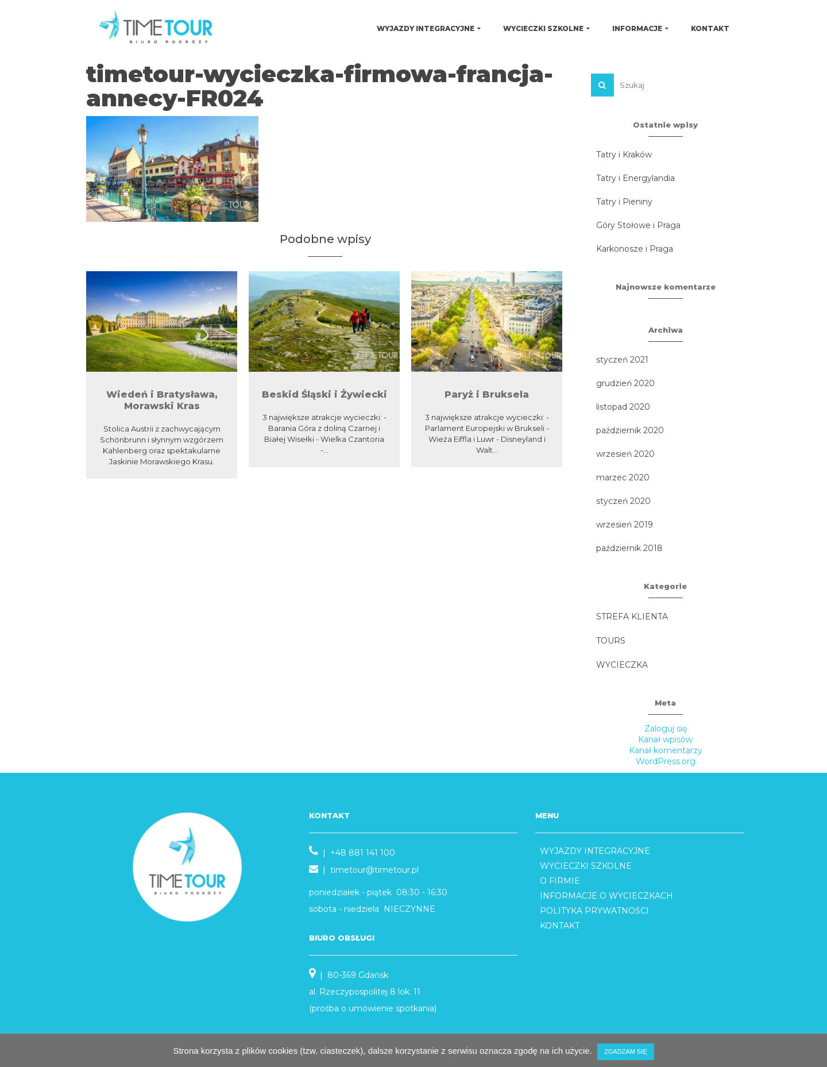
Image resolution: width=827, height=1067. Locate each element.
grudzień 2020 (625, 383)
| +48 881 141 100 (352, 853)
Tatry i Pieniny (624, 202)
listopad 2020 (623, 407)
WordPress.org (665, 761)
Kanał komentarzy (665, 750)
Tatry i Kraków (624, 154)
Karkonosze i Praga (634, 249)
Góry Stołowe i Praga (638, 225)
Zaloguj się (665, 728)
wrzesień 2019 (624, 524)
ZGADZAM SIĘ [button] (625, 1051)
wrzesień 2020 (625, 454)
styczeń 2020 (623, 501)
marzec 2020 (623, 477)
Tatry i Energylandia (635, 178)
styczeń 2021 (622, 360)
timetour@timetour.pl (374, 870)
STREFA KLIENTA (632, 616)
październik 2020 (630, 430)
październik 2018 (629, 548)
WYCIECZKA (622, 665)
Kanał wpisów (665, 739)
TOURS (610, 640)
